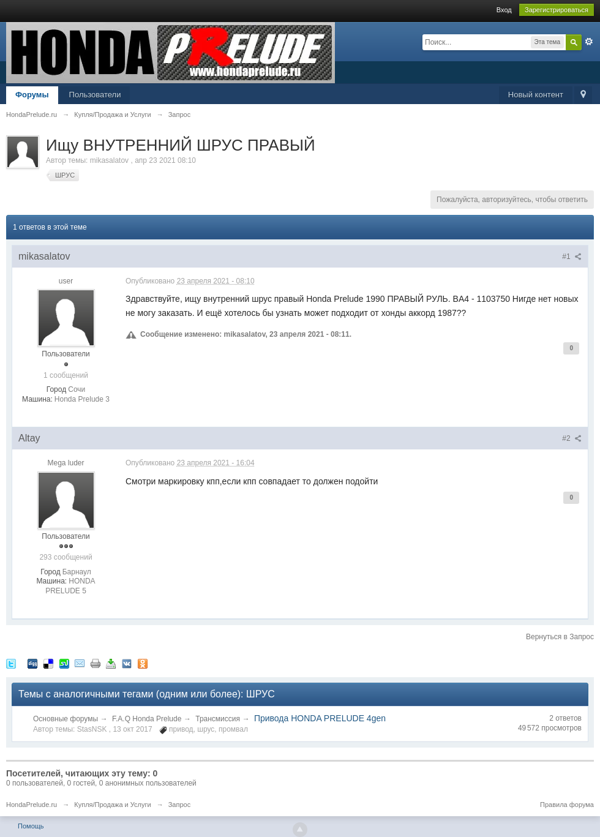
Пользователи (95, 94)
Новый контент (535, 94)
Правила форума (567, 804)
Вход (504, 9)
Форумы (32, 94)
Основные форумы (65, 719)
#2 (572, 438)
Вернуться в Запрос (560, 636)
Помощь (31, 826)
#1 (572, 256)
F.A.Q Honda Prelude (146, 719)
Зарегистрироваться (556, 9)
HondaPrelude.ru (31, 804)
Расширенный (589, 42)
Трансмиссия (217, 719)
